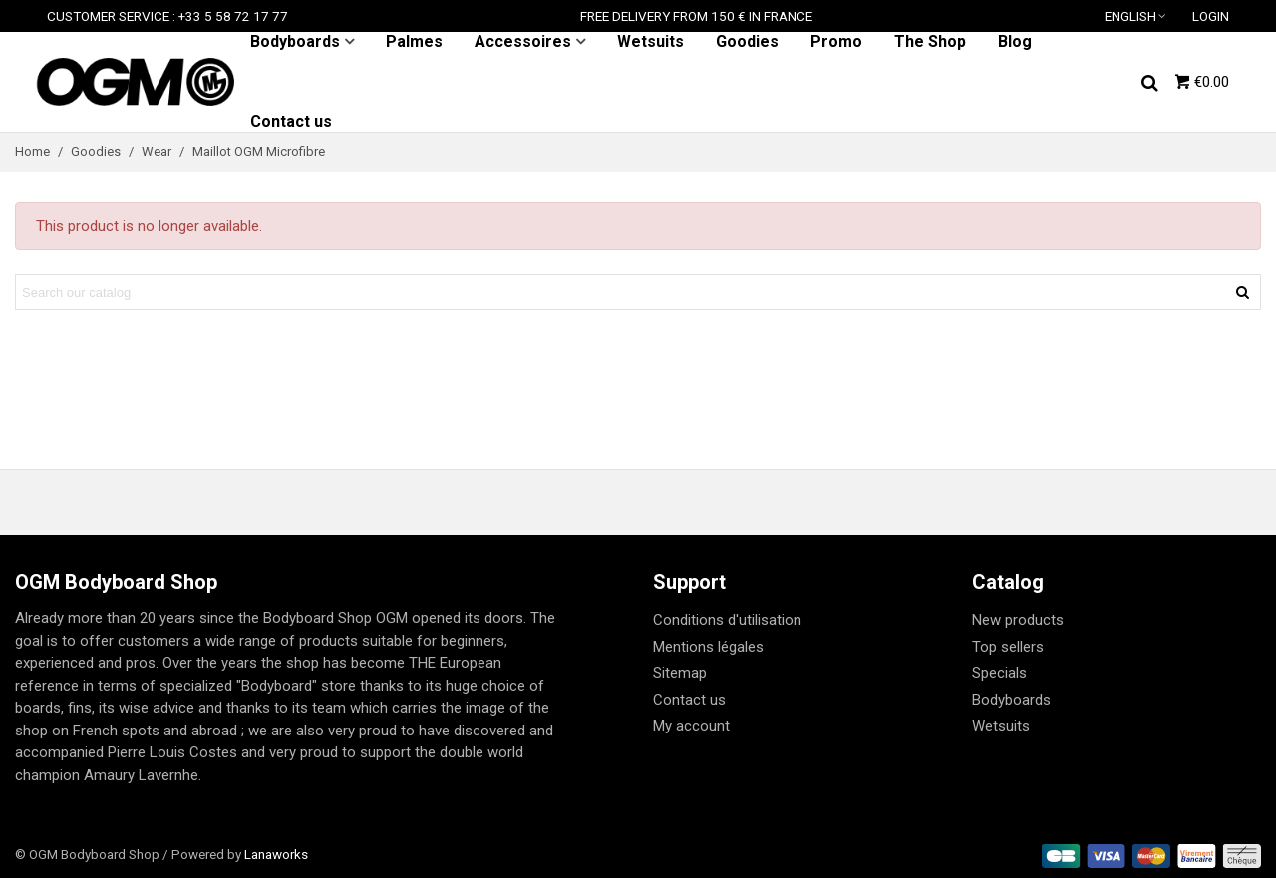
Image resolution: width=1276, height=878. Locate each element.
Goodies (747, 41)
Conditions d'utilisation (727, 620)
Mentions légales (708, 647)
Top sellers (1008, 647)
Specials (999, 673)
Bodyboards (295, 41)
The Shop (930, 41)
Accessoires (523, 41)
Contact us (291, 121)
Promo (836, 41)
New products (1018, 620)
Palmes (414, 41)
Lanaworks (276, 854)
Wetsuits (650, 41)
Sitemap (680, 673)
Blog (1015, 41)
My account (691, 725)
